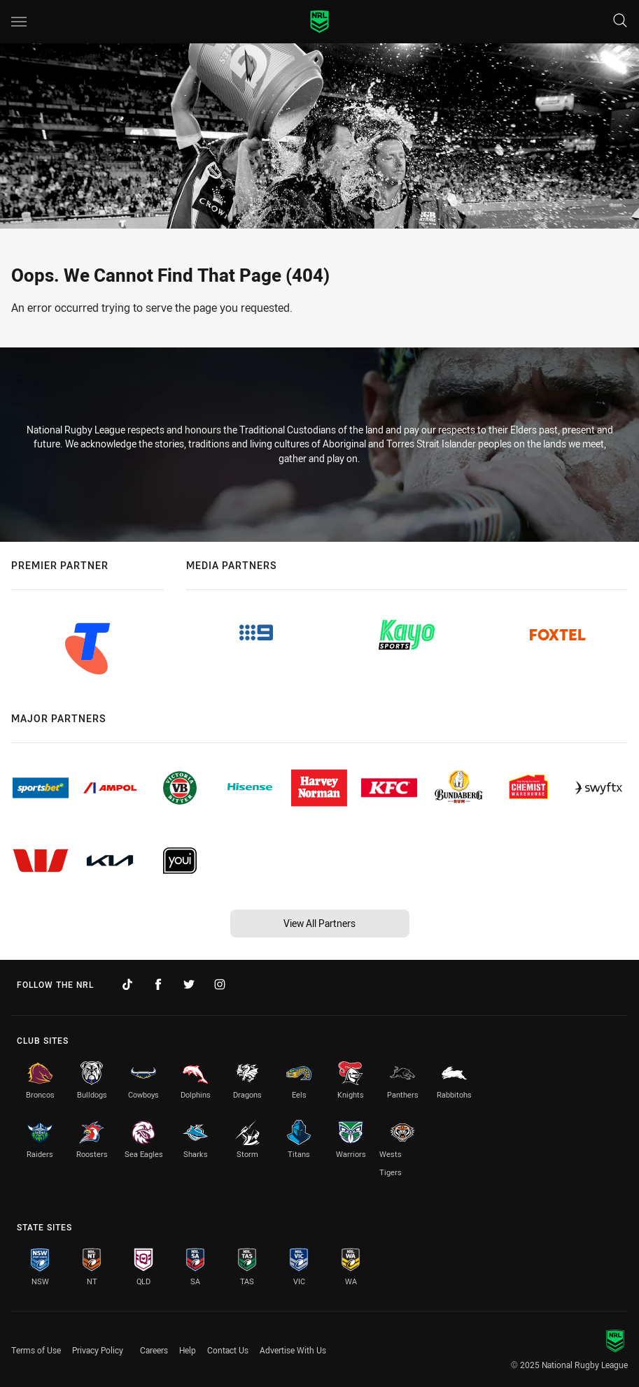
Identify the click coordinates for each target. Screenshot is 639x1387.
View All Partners (319, 923)
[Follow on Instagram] (219, 984)
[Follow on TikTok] (127, 984)
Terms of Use (36, 1350)
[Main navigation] (19, 21)
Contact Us (227, 1350)
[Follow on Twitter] (189, 984)
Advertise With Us (293, 1350)
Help (187, 1350)
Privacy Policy (97, 1350)
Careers (154, 1350)
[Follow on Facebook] (158, 984)
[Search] (620, 21)
